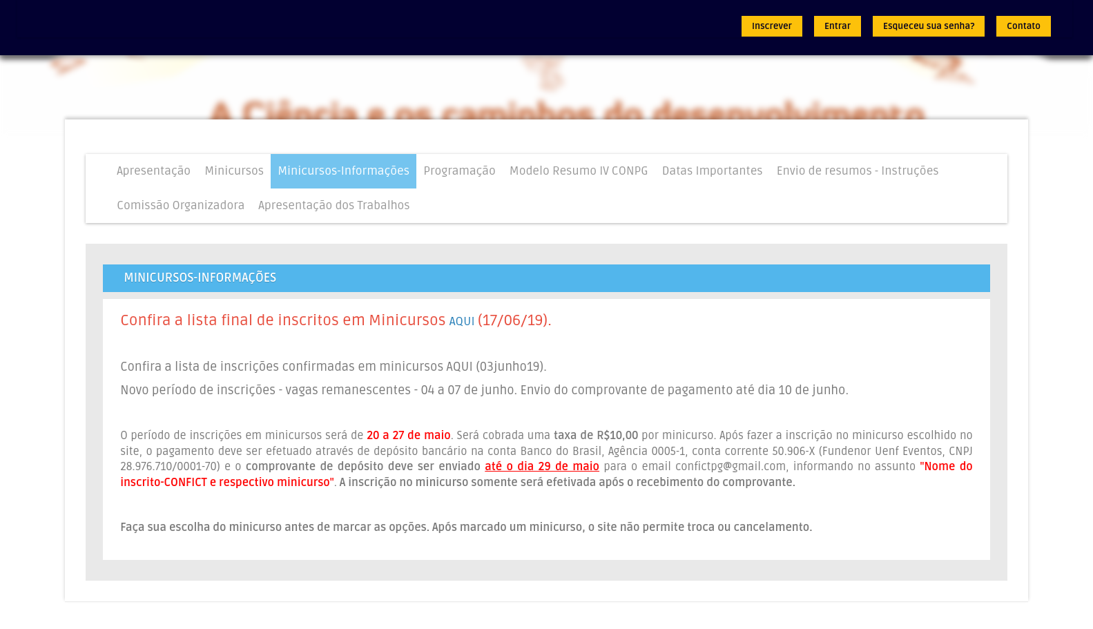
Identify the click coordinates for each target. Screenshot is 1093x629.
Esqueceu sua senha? (928, 26)
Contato (1024, 26)
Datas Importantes (712, 171)
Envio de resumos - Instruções (858, 171)
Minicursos (234, 171)
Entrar (837, 26)
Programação (459, 171)
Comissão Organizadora (180, 205)
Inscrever (772, 26)
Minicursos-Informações (343, 171)
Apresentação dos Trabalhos (333, 205)
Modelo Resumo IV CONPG (579, 171)
